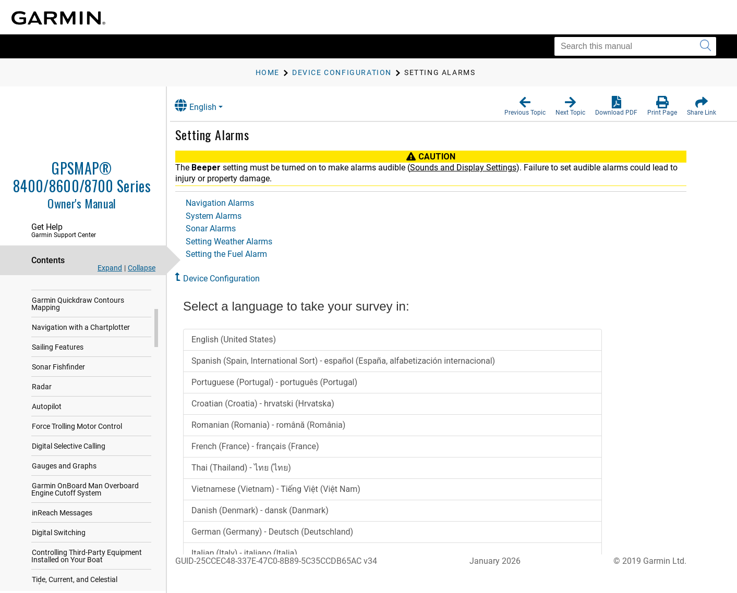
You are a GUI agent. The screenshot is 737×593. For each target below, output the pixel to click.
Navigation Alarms (230, 203)
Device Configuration (232, 278)
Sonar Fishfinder (58, 396)
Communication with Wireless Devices (79, 286)
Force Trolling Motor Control (77, 455)
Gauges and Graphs (64, 495)
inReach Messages (62, 542)
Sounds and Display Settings (473, 167)
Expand (110, 268)
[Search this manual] (635, 46)
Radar (42, 416)
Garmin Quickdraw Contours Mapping (77, 333)
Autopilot (47, 435)
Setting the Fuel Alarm (236, 254)
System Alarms (224, 216)
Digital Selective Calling (68, 475)
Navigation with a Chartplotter (81, 356)
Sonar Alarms (221, 228)
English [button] (206, 105)
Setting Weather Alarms (239, 241)
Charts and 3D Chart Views (75, 309)
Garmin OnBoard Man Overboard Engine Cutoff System (85, 518)
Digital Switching (59, 562)
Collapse (141, 268)
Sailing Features (57, 376)
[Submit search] (705, 46)
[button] (525, 106)
